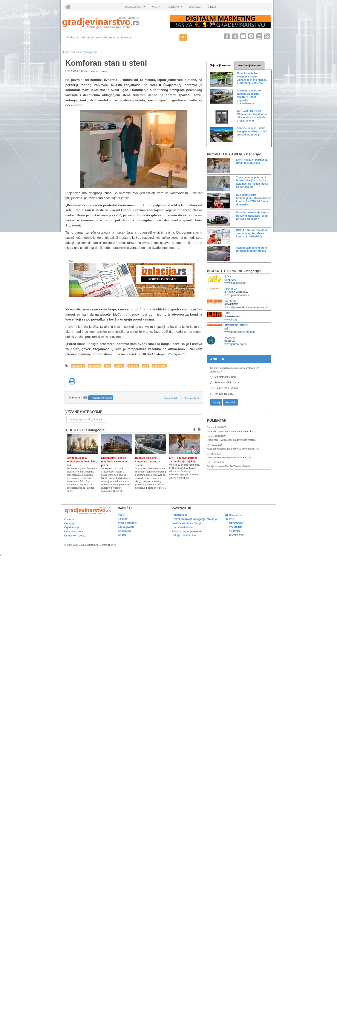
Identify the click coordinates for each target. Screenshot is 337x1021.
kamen (119, 365)
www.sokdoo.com (235, 282)
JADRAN (229, 337)
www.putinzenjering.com (239, 331)
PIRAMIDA (230, 288)
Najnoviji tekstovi (220, 65)
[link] (113, 22)
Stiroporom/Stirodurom (227, 382)
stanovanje (159, 365)
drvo (145, 365)
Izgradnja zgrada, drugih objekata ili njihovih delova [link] (87, 419)
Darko (210, 462)
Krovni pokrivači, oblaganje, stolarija (194, 519)
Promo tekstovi (127, 522)
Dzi (209, 453)
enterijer (133, 365)
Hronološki (170, 398)
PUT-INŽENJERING (236, 325)
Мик (209, 445)
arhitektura (78, 365)
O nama (69, 519)
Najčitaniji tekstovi (249, 65)
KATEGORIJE (135, 8)
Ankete (122, 534)
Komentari (217, 420)
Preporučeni (192, 398)
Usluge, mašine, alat (184, 535)
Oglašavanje (72, 527)
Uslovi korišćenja (75, 535)
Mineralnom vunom (225, 376)
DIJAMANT (231, 300)
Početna (69, 52)
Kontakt (69, 523)
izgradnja (94, 365)
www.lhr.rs (230, 319)
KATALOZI (195, 6)
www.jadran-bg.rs (235, 344)
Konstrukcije (179, 515)
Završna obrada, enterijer (187, 523)
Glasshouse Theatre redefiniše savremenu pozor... (114, 461)
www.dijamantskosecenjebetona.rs (245, 307)
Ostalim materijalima (226, 388)
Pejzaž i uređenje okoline (187, 531)
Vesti (121, 514)
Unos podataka (73, 531)
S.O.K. (228, 276)
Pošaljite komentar (101, 397)
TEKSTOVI (175, 8)
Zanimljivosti (89, 52)
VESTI (156, 6)
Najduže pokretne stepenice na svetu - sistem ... (147, 461)
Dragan (211, 427)
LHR (227, 313)
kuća (107, 365)
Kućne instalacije (182, 527)
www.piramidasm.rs (236, 295)
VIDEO (212, 6)
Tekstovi (123, 518)
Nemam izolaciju (223, 393)
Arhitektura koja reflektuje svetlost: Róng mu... (82, 461)
